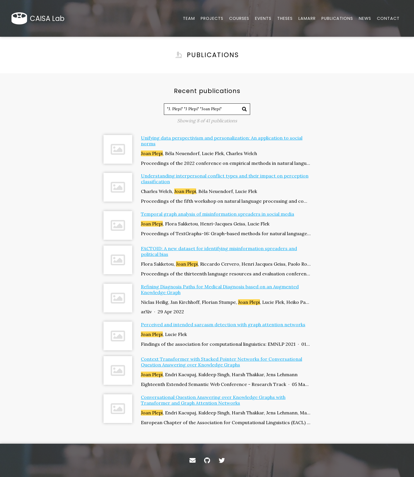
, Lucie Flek (164, 334)
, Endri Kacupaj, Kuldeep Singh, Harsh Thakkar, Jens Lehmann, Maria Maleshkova (225, 413)
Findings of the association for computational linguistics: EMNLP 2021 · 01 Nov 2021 (225, 344)
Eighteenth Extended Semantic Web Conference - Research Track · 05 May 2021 (225, 384)
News (365, 18)
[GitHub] (207, 460)
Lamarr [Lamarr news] (307, 18)
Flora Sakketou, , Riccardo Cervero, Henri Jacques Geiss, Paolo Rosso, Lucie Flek (225, 264)
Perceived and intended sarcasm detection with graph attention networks (223, 324)
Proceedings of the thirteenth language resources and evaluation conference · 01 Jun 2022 (225, 274)
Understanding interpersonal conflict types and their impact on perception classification (224, 178)
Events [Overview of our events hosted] (263, 18)
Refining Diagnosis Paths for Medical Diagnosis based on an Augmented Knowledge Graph (220, 289)
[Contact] (192, 460)
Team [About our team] (189, 18)
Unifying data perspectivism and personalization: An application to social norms (221, 140)
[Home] (39, 18)
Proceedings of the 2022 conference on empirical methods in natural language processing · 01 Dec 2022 (225, 163)
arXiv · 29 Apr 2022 (162, 311)
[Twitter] (222, 460)
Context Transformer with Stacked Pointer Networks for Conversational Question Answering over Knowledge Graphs (221, 362)
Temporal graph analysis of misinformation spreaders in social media (217, 214)
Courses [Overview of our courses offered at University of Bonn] (239, 18)
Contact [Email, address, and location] (388, 18)
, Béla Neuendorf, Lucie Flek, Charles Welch (199, 153)
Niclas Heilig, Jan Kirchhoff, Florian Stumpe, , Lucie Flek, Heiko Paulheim (225, 302)
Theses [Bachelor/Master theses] (285, 18)
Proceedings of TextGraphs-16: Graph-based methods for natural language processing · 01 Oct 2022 (225, 233)
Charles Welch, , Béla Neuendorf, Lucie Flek (199, 191)
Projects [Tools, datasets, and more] (212, 18)
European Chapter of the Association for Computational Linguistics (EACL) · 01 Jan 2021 (225, 422)
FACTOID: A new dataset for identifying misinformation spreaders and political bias (219, 251)
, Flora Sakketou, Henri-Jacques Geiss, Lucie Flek (205, 224)
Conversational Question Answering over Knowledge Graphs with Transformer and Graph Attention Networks (213, 400)
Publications (337, 18)
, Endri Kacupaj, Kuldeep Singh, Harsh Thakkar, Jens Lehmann (219, 374)
